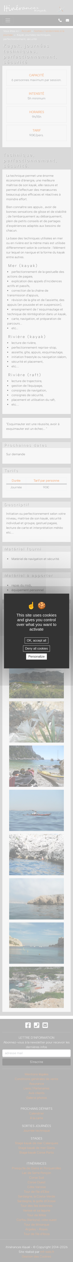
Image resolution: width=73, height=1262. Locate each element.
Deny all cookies (36, 648)
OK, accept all (36, 640)
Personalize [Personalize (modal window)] (36, 656)
